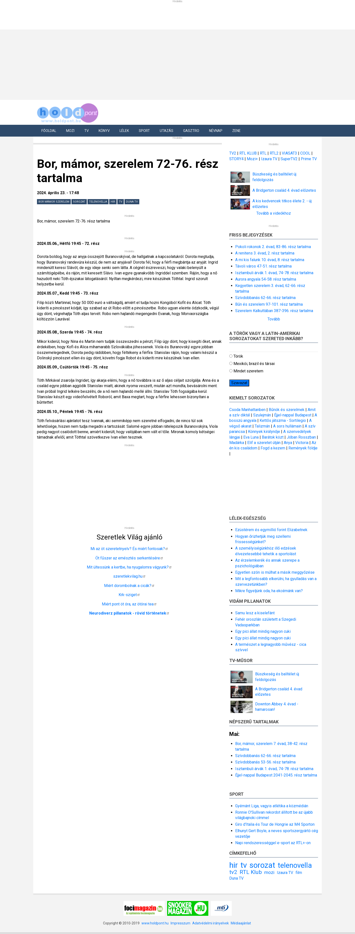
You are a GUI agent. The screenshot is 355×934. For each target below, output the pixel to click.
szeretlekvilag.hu (129, 576)
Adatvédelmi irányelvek (210, 923)
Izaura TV (269, 159)
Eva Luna (251, 437)
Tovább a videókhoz (273, 213)
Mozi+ (253, 159)
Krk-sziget (129, 594)
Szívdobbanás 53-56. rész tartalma (265, 762)
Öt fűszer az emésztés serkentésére (129, 558)
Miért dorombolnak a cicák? (129, 585)
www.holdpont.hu (155, 923)
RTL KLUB (248, 153)
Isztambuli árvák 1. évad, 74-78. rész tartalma (274, 272)
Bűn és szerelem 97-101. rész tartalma (269, 304)
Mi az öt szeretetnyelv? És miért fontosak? (129, 548)
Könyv (104, 131)
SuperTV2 (290, 159)
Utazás (166, 131)
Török (238, 356)
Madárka (236, 442)
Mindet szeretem (248, 371)
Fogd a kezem (273, 448)
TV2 (232, 153)
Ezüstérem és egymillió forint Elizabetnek (271, 529)
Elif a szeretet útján (264, 442)
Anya (288, 442)
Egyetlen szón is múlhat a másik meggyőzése (275, 572)
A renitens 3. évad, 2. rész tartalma (264, 253)
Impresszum (180, 923)
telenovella (98, 201)
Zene (236, 131)
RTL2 (274, 153)
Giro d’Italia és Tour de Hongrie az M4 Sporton (275, 824)
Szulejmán (262, 415)
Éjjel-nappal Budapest (292, 415)
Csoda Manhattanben (247, 409)
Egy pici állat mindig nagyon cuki (263, 631)
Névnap (215, 131)
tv (120, 201)
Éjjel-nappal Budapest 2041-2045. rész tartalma (276, 775)
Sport (144, 131)
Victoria (301, 442)
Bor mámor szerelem (53, 201)
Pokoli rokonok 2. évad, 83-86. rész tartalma (273, 246)
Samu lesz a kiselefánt (255, 613)
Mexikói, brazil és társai (254, 363)
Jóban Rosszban (301, 437)
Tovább (273, 319)
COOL (305, 153)
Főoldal (48, 131)
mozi (269, 872)
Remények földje (303, 448)
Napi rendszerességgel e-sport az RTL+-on (273, 842)
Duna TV (132, 201)
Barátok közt (273, 437)
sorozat (79, 201)
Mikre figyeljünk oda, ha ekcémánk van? (269, 590)
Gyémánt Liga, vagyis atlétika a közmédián (271, 806)
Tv (86, 131)
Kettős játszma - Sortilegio (283, 420)
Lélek (124, 131)
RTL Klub (251, 872)
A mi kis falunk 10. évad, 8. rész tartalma (269, 259)
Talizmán (262, 426)
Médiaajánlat (241, 923)
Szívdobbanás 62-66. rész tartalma (265, 297)
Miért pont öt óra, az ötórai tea (129, 604)
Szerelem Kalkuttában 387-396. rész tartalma (274, 310)
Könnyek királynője (264, 431)
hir (113, 201)
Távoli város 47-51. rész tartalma (263, 266)
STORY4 (237, 159)
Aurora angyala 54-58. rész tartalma (265, 279)
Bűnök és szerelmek (286, 409)
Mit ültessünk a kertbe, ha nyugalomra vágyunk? (129, 567)
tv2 (233, 872)
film (299, 872)
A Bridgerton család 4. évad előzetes (284, 190)
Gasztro (191, 131)
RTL (263, 153)
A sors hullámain (287, 426)
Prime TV (309, 159)
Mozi (70, 131)
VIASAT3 (289, 153)
